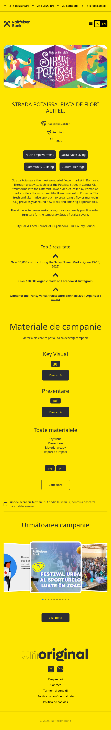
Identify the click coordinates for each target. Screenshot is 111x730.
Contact (55, 685)
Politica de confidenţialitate (55, 696)
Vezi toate (55, 618)
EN (104, 24)
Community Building (40, 167)
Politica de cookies (55, 702)
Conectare (56, 485)
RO (97, 24)
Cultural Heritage (73, 167)
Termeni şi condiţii (55, 691)
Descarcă (55, 375)
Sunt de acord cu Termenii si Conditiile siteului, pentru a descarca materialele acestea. (49, 504)
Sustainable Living (73, 155)
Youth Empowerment (39, 155)
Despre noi (55, 679)
